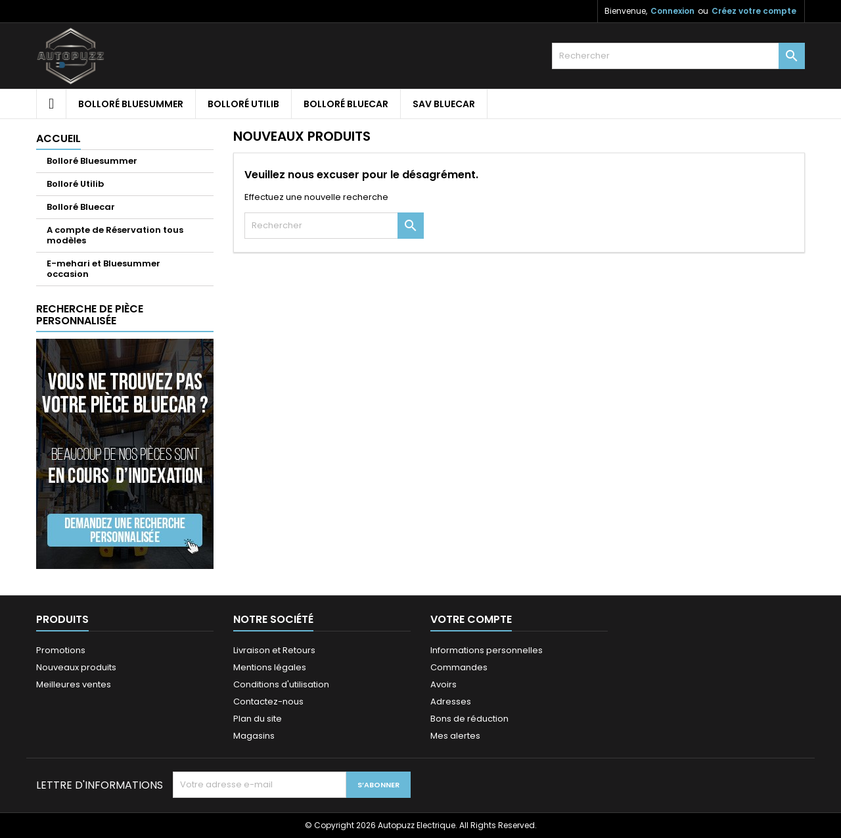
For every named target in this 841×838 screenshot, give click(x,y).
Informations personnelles (486, 650)
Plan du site (257, 718)
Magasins (254, 735)
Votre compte (471, 619)
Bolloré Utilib (243, 104)
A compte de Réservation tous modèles (115, 235)
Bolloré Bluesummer (130, 104)
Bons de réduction (469, 718)
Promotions (60, 650)
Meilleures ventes (73, 684)
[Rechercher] (678, 56)
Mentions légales (269, 667)
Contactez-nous (268, 701)
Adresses (450, 701)
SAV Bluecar (444, 104)
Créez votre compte (754, 10)
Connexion (672, 10)
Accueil (58, 138)
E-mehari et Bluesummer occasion (103, 268)
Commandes (459, 667)
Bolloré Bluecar (346, 104)
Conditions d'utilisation (281, 684)
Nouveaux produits (76, 667)
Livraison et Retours (274, 650)
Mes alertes (455, 735)
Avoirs (443, 684)
